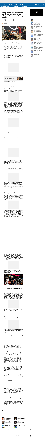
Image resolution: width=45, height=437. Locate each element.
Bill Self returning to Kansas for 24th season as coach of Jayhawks (38, 51)
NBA (16, 211)
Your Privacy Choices (18, 433)
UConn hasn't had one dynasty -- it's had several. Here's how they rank (38, 39)
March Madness (3, 434)
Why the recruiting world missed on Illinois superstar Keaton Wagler (38, 31)
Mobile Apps (2, 435)
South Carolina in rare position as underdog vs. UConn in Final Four (21, 419)
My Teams (39, 432)
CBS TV (9, 434)
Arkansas (21, 56)
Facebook (31, 433)
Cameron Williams (19, 210)
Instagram (31, 432)
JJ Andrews (15, 56)
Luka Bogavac (16, 182)
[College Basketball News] (5, 6)
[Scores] (10, 6)
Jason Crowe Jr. (19, 55)
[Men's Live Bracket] (24, 6)
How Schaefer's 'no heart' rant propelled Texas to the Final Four (21, 422)
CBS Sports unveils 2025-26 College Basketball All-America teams (38, 43)
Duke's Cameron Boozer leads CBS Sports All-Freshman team (38, 35)
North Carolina (8, 182)
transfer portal (7, 84)
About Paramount (10, 432)
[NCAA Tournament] (14, 6)
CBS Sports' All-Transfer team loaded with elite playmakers (38, 47)
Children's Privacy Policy (19, 432)
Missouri (5, 55)
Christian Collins (10, 210)
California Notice (18, 435)
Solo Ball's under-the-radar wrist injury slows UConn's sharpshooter (8, 422)
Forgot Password (40, 433)
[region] (36, 12)
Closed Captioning (18, 434)
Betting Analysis (3, 433)
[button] (28, 6)
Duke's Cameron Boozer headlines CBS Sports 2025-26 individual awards (9, 426)
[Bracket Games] (19, 6)
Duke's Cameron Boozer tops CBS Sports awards (38, 23)
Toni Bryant (9, 56)
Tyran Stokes (7, 211)
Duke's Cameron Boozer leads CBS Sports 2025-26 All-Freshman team (21, 426)
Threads (31, 435)
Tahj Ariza (14, 210)
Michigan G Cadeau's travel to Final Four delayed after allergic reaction (38, 55)
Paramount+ (9, 433)
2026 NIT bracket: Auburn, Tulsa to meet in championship (9, 418)
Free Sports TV (3, 432)
